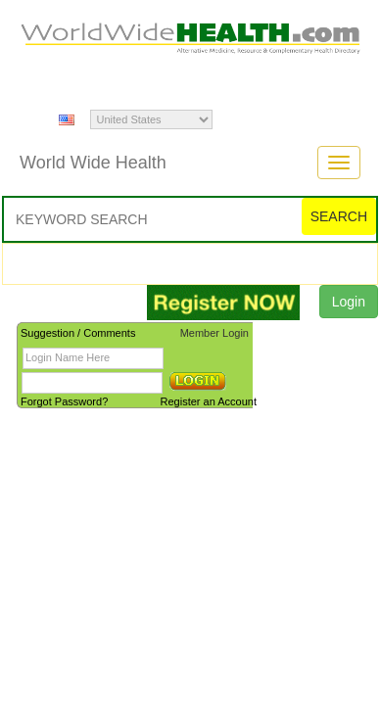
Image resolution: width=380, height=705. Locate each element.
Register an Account (209, 401)
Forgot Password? (64, 401)
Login (348, 301)
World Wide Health (93, 162)
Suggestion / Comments (78, 333)
